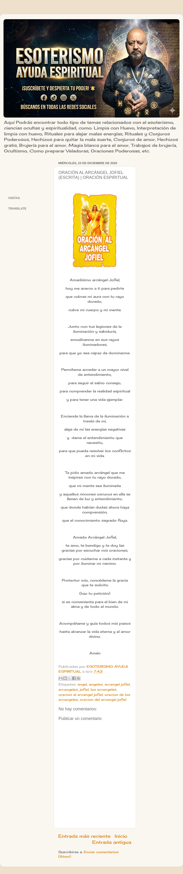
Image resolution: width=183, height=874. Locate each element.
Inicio (121, 836)
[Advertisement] (28, 174)
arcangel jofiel (117, 684)
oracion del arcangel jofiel (103, 699)
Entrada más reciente (84, 836)
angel (82, 684)
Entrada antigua (111, 842)
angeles (96, 684)
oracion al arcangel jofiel (81, 695)
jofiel (84, 689)
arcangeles (68, 689)
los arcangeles (104, 689)
